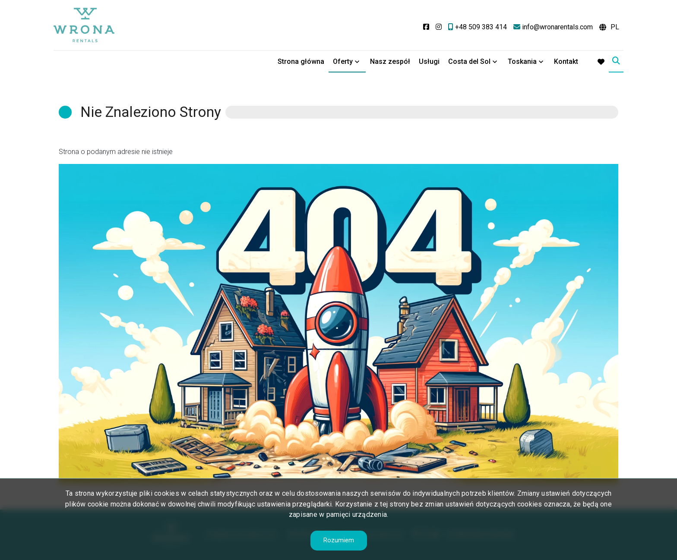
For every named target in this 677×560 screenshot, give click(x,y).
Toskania (522, 61)
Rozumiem (338, 540)
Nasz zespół (390, 61)
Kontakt (566, 61)
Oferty (343, 61)
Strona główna (301, 61)
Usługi (429, 61)
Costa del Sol (469, 61)
